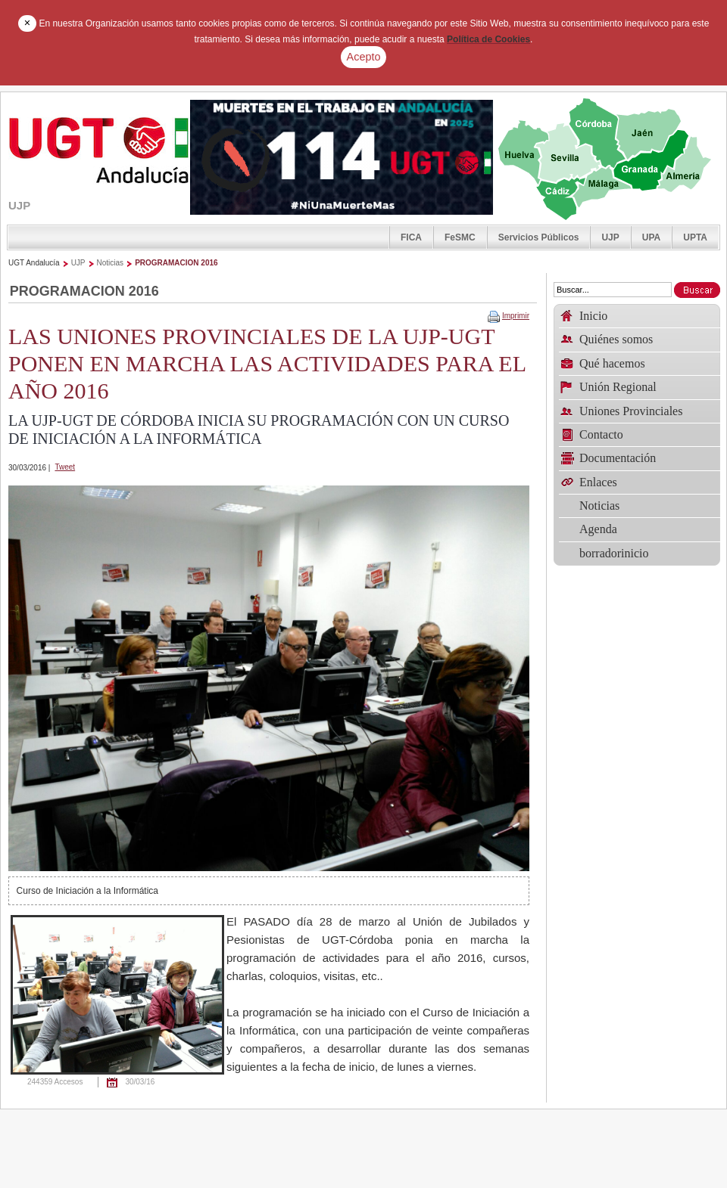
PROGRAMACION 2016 (176, 263)
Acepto (364, 57)
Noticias (110, 263)
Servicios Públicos (538, 237)
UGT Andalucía (34, 263)
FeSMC (460, 237)
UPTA (695, 237)
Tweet (65, 467)
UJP (610, 237)
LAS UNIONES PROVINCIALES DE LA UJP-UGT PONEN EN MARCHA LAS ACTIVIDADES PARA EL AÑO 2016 (267, 363)
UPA (651, 237)
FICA (411, 237)
